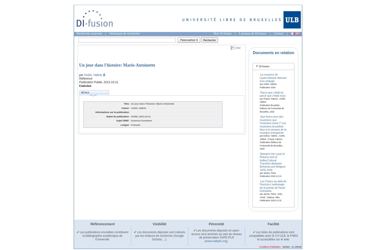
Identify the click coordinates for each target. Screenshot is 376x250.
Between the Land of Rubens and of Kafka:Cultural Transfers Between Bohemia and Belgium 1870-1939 (273, 161)
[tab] (273, 66)
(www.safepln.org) (216, 241)
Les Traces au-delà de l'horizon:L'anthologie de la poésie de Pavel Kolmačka (273, 186)
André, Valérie (93, 75)
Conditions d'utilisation (270, 247)
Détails (88, 93)
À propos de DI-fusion (252, 33)
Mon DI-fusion (223, 33)
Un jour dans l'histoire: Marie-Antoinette (117, 65)
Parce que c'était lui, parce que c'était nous (273, 94)
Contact (278, 33)
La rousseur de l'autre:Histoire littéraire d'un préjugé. (273, 77)
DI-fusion (264, 66)
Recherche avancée (89, 33)
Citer (238, 47)
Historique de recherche (124, 33)
